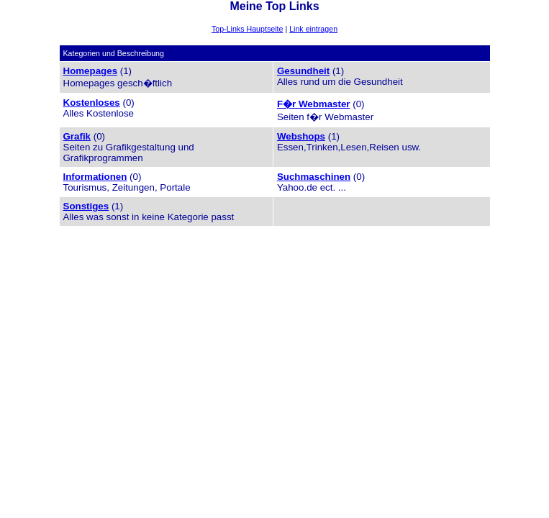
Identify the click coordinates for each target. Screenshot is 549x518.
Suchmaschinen (313, 176)
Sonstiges (86, 206)
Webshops (301, 136)
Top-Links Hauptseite (247, 28)
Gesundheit (303, 70)
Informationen (95, 176)
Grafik (77, 136)
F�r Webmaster (313, 104)
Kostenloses (91, 102)
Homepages (90, 70)
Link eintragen (313, 28)
